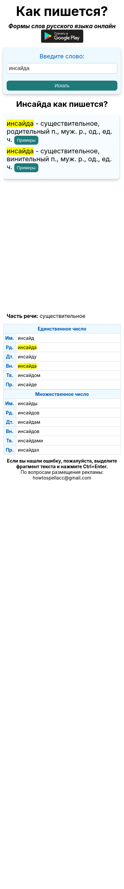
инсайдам (29, 422)
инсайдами (30, 440)
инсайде (27, 384)
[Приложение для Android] (62, 40)
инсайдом (29, 375)
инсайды (28, 403)
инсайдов (28, 412)
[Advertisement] (62, 246)
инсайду (27, 356)
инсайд (26, 338)
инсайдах (28, 450)
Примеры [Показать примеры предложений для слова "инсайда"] (26, 140)
